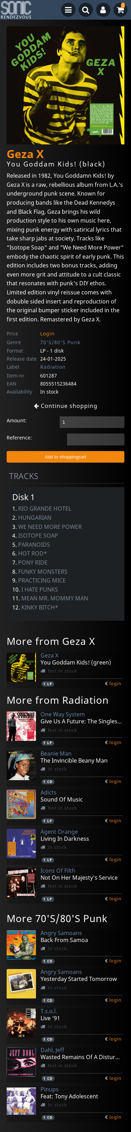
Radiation (53, 366)
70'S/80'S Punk (60, 342)
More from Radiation (58, 700)
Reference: (19, 437)
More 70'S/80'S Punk (57, 918)
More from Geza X (51, 641)
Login (47, 333)
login (115, 683)
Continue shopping (65, 406)
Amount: (17, 420)
